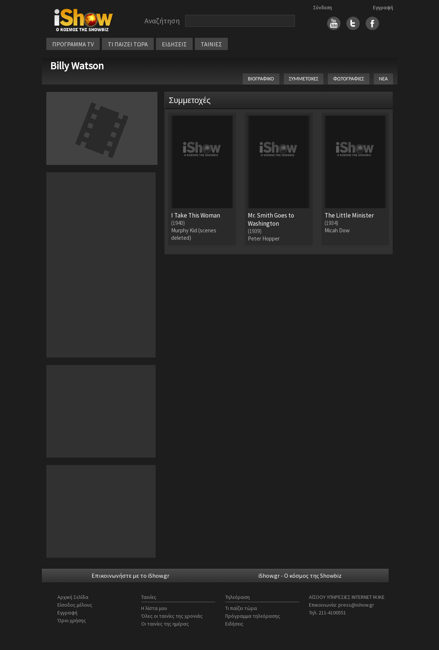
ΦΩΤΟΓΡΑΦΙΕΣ (348, 79)
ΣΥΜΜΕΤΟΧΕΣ (304, 79)
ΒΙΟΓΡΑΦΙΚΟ (261, 79)
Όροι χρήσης (71, 620)
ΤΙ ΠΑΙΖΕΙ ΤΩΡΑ (128, 44)
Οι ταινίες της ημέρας (165, 623)
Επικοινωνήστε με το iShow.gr (130, 575)
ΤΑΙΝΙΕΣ (211, 44)
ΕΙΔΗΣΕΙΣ (174, 44)
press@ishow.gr (356, 604)
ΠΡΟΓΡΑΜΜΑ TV (73, 44)
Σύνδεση (322, 7)
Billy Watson (77, 65)
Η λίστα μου (154, 608)
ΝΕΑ (383, 79)
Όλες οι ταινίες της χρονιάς (172, 616)
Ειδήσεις (234, 623)
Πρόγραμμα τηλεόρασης (252, 616)
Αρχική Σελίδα (73, 597)
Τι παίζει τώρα (241, 608)
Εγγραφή (383, 7)
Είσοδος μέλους (74, 604)
